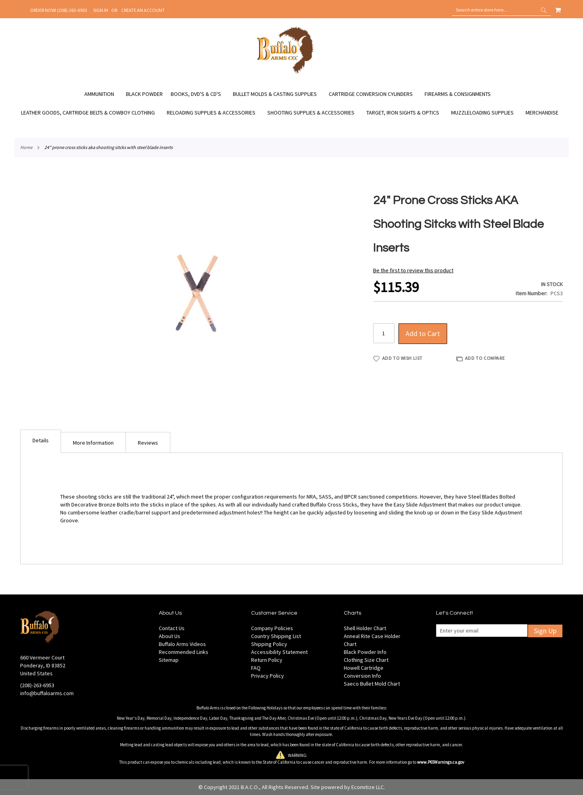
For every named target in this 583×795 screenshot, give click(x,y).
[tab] (40, 441)
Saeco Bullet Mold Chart (372, 683)
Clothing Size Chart (366, 659)
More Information (93, 442)
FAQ (256, 667)
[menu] (291, 103)
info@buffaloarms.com (47, 693)
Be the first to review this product (413, 270)
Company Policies (272, 628)
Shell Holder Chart (365, 628)
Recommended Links (183, 651)
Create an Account (143, 10)
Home (26, 147)
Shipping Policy (269, 644)
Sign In (100, 10)
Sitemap (169, 659)
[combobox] (501, 10)
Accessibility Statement (279, 651)
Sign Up (545, 630)
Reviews (148, 442)
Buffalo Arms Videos (182, 644)
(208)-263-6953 (37, 685)
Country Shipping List (276, 636)
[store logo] (285, 72)
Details (40, 440)
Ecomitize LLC (367, 787)
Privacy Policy (267, 675)
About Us (169, 636)
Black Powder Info (365, 651)
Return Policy (266, 659)
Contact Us (172, 628)
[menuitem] (103, 94)
